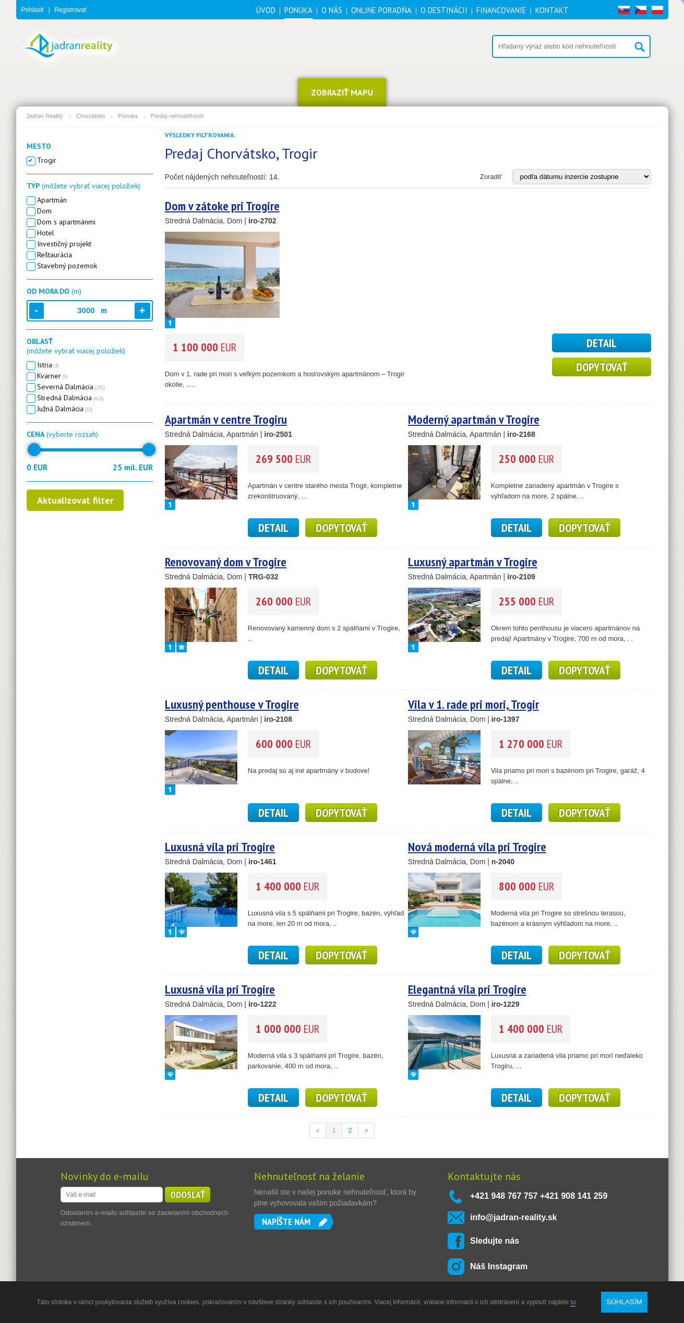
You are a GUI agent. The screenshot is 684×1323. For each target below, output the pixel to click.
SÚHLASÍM (624, 1302)
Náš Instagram (498, 1266)
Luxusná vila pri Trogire (220, 847)
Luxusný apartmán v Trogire (472, 562)
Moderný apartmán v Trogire (473, 419)
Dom (42, 211)
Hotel (44, 233)
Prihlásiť (32, 10)
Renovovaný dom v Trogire (225, 562)
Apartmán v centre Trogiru (226, 419)
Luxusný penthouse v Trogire (232, 704)
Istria (46, 365)
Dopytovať (601, 367)
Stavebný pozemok (65, 265)
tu (572, 1302)
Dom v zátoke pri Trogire (222, 206)
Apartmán (50, 200)
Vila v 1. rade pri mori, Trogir (473, 704)
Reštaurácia (53, 254)
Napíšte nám (286, 1221)
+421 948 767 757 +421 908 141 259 (538, 1195)
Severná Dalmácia (69, 387)
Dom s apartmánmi (64, 222)
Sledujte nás (494, 1240)
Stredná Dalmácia (69, 397)
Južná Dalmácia (63, 408)
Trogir (45, 160)
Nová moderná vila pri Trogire (477, 847)
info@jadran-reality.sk (513, 1217)
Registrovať (70, 10)
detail (601, 343)
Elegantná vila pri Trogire (467, 989)
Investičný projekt (62, 244)
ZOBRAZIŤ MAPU (342, 92)
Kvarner (51, 376)
